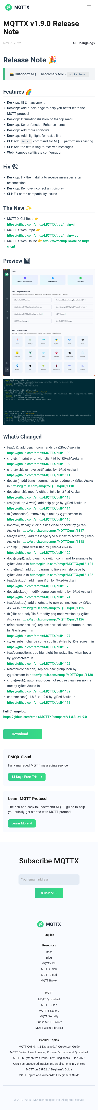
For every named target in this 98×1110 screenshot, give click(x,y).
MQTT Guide (49, 1005)
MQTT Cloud (49, 974)
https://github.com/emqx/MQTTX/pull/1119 (38, 703)
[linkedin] (49, 1092)
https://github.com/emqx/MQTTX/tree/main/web (42, 235)
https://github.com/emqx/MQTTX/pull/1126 (52, 619)
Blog (49, 957)
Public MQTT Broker (49, 1022)
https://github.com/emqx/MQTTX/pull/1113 (38, 497)
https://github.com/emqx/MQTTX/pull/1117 (52, 531)
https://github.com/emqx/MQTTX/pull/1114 (38, 508)
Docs (49, 952)
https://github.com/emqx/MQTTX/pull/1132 (38, 691)
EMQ (35, 1099)
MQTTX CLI (49, 963)
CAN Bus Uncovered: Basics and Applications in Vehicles (49, 1063)
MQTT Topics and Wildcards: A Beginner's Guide (49, 1075)
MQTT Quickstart (49, 999)
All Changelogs (84, 43)
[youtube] (58, 1092)
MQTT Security (49, 1016)
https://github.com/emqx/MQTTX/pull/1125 (52, 608)
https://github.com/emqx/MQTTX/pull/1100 (38, 453)
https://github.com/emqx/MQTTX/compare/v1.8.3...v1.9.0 (45, 717)
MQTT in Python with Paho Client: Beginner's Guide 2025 (49, 1058)
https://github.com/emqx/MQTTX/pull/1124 (38, 597)
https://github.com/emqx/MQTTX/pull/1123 (38, 586)
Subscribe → (49, 893)
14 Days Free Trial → (26, 777)
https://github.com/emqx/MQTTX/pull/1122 (61, 575)
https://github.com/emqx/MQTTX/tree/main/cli (41, 224)
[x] (40, 1092)
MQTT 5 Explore (49, 1010)
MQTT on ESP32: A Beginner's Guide (49, 1069)
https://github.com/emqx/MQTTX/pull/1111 (38, 475)
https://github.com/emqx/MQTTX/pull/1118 (52, 542)
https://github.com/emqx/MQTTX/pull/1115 (38, 519)
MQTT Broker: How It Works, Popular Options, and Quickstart (49, 1052)
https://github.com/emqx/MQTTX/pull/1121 (61, 564)
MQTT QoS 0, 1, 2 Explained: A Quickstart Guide (49, 1046)
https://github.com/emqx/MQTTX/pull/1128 (38, 647)
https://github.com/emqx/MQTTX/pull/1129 (38, 664)
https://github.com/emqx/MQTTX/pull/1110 (42, 486)
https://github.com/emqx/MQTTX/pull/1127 (38, 636)
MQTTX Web (49, 969)
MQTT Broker (49, 980)
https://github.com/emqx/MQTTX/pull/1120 (38, 553)
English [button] (49, 935)
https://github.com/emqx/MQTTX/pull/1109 (38, 464)
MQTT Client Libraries (49, 1027)
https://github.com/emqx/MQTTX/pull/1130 (61, 675)
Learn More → (22, 823)
